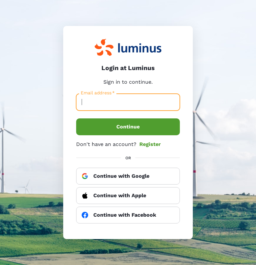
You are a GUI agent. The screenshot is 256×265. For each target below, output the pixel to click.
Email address (98, 93)
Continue (128, 127)
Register (150, 144)
